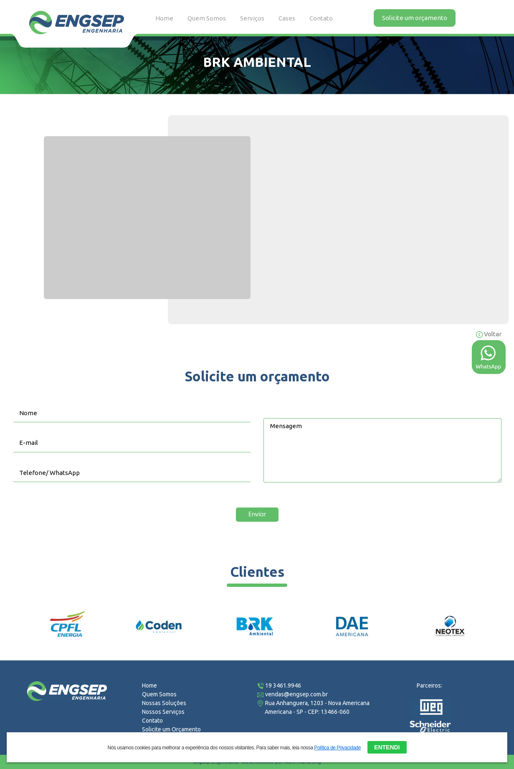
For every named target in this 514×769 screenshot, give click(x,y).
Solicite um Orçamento (171, 729)
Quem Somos (206, 18)
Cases (287, 18)
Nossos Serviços (163, 711)
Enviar (257, 514)
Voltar (488, 334)
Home (164, 18)
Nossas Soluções (164, 703)
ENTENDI (387, 747)
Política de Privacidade (337, 748)
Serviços (252, 18)
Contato (321, 18)
